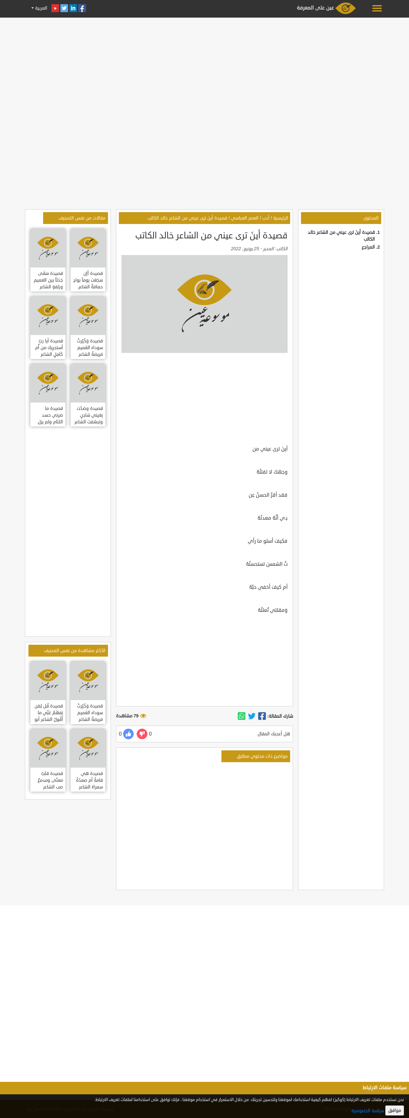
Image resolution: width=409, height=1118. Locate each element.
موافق (394, 1110)
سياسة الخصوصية (367, 1111)
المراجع (368, 247)
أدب (265, 218)
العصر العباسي (245, 218)
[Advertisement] (204, 64)
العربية (40, 8)
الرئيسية (280, 218)
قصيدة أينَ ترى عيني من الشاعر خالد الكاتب (187, 218)
